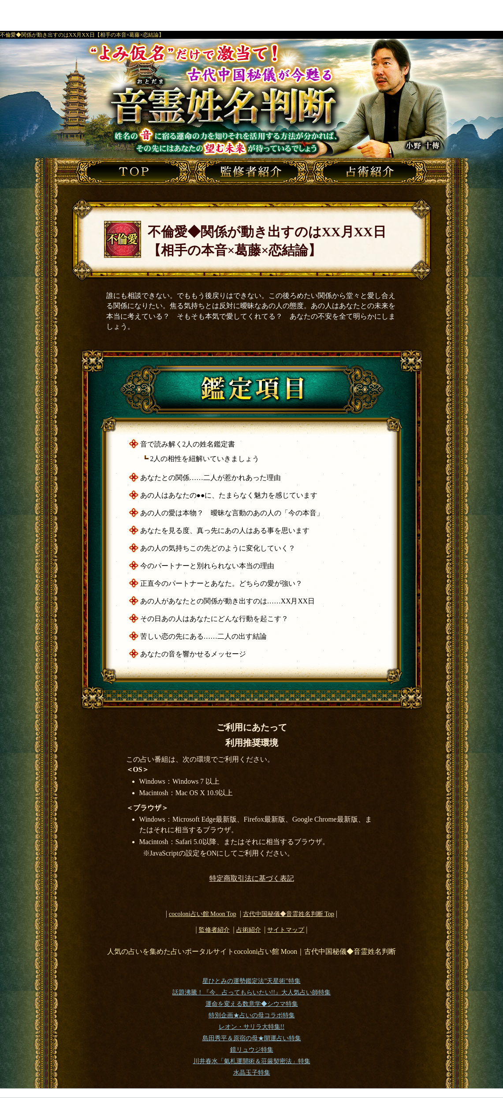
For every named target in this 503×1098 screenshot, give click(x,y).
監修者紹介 (214, 929)
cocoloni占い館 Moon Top (202, 913)
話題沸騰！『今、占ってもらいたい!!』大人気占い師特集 (251, 992)
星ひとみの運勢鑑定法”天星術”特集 (251, 981)
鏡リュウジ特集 (251, 1049)
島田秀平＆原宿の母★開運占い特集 (251, 1038)
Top (288, 913)
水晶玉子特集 (251, 1072)
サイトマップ (285, 929)
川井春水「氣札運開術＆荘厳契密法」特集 (251, 1061)
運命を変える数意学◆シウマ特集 (251, 1004)
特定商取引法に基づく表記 (251, 878)
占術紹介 (248, 929)
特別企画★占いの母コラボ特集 (252, 1015)
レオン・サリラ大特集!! (251, 1027)
